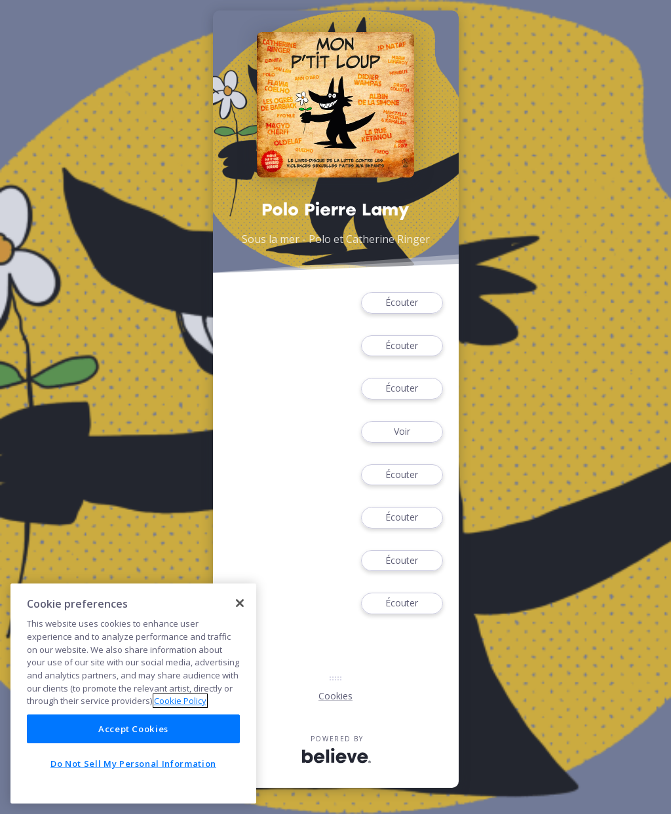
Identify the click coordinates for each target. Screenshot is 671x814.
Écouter (402, 303)
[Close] (239, 603)
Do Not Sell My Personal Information (133, 763)
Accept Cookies (133, 729)
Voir (402, 432)
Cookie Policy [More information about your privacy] (180, 701)
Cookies (335, 696)
